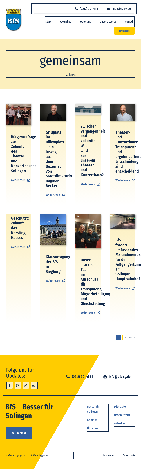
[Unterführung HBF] (123, 215)
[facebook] (10, 385)
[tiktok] (26, 385)
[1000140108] (18, 105)
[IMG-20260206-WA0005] (88, 215)
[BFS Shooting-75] (123, 105)
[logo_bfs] (14, 10)
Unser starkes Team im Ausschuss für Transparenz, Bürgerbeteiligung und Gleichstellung (96, 281)
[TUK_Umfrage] (88, 105)
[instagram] (18, 385)
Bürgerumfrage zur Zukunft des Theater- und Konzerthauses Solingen (23, 153)
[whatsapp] (34, 385)
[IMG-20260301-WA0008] (53, 215)
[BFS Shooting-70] (53, 105)
